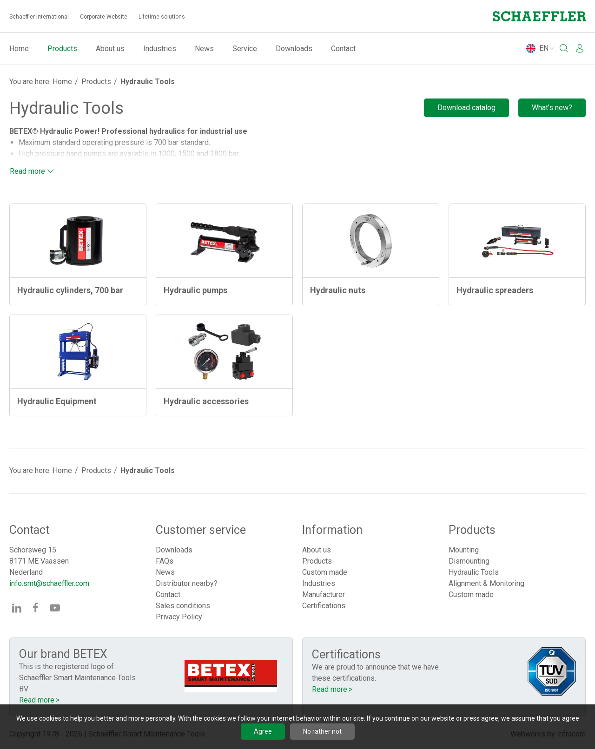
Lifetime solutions (162, 16)
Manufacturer (323, 594)
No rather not (322, 731)
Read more (27, 171)
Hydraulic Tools (147, 81)
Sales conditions (183, 605)
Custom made (324, 572)
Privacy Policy (179, 616)
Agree (263, 731)
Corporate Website (103, 16)
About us (110, 48)
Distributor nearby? (187, 583)
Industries (159, 48)
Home (19, 48)
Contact (343, 48)
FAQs (164, 561)
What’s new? (552, 107)
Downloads (294, 48)
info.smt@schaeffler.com (49, 583)
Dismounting (469, 561)
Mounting (464, 549)
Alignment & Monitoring (486, 583)
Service (244, 48)
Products (62, 48)
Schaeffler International (39, 16)
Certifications (323, 605)
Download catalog (466, 107)
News (204, 48)
